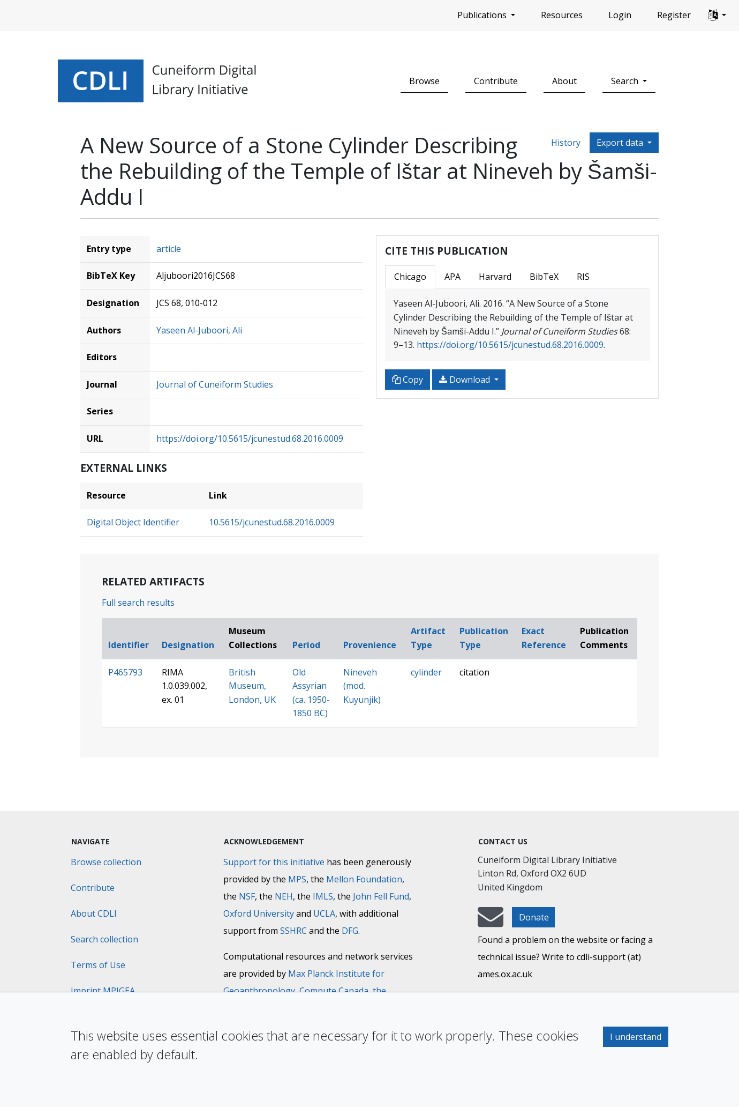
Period (306, 645)
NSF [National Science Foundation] (247, 896)
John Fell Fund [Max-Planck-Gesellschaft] (381, 896)
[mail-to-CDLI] (490, 922)
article (168, 249)
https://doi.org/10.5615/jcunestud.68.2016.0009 (249, 438)
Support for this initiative (274, 862)
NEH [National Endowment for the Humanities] (284, 896)
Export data (621, 142)
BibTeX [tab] (544, 277)
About (564, 81)
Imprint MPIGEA (103, 991)
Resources (562, 15)
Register (674, 15)
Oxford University (258, 913)
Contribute (496, 81)
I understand (635, 1037)
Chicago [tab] (410, 277)
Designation (188, 645)
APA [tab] (452, 277)
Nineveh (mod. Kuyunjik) (362, 685)
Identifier (128, 645)
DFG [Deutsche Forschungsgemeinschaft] (350, 931)
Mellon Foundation (364, 879)
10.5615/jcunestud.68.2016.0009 (272, 522)
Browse (424, 81)
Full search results (138, 602)
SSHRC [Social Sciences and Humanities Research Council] (293, 931)
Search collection (104, 939)
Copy (407, 379)
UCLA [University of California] (324, 913)
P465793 (125, 672)
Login (619, 15)
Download (465, 379)
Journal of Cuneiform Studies (214, 384)
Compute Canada (333, 991)
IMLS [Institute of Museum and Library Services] (323, 896)
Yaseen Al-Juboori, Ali (199, 330)
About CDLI (94, 913)
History (565, 142)
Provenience (369, 645)
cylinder (426, 672)
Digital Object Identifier (133, 522)
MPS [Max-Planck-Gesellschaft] (297, 879)
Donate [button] (534, 917)
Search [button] (625, 81)
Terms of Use (98, 965)
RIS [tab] (583, 277)
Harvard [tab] (495, 277)
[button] (717, 15)
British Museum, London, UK (252, 685)
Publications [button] (483, 15)
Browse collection (106, 862)
